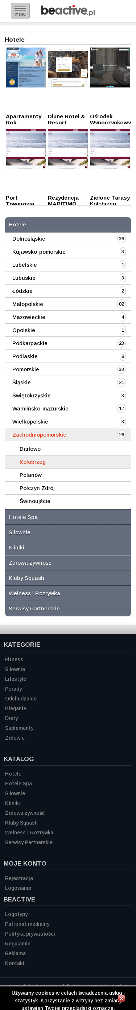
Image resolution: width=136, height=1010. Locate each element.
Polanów (31, 475)
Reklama (15, 953)
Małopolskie (27, 304)
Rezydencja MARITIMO (63, 201)
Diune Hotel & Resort (66, 119)
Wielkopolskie (30, 421)
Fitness (14, 659)
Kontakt (15, 963)
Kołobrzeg (33, 462)
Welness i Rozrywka (34, 593)
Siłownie (19, 532)
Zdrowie (15, 738)
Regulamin (17, 943)
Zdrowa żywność (30, 563)
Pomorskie (25, 369)
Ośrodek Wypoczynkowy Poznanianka (110, 122)
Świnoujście (35, 501)
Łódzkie (22, 291)
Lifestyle (15, 679)
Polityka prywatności (30, 934)
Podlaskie (25, 356)
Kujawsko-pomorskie (39, 252)
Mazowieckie (28, 317)
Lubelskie (24, 265)
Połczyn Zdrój (37, 488)
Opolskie (23, 330)
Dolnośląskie (28, 239)
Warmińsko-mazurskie (40, 408)
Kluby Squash (26, 578)
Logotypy (16, 914)
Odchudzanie (21, 699)
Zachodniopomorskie (39, 435)
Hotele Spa (23, 517)
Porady (13, 689)
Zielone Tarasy (110, 198)
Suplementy (19, 728)
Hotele (17, 224)
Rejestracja (19, 878)
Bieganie (15, 708)
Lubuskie (24, 278)
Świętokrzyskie (31, 395)
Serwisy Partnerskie (34, 608)
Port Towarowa (20, 201)
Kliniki (16, 547)
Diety (11, 718)
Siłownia (15, 669)
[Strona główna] (68, 14)
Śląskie (21, 382)
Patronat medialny (27, 924)
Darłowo (30, 449)
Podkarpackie (30, 343)
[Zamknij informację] (121, 999)
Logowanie (18, 888)
